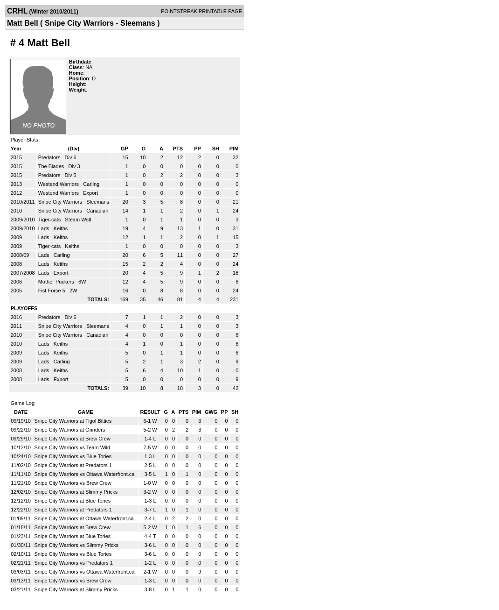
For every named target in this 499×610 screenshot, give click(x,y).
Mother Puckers (57, 281)
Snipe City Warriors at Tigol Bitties (73, 421)
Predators (50, 157)
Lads (44, 228)
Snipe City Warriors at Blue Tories (73, 501)
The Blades (52, 166)
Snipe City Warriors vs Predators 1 (74, 563)
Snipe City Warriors (60, 202)
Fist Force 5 (52, 290)
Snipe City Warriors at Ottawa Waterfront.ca (84, 518)
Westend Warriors (59, 184)
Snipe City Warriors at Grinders (70, 430)
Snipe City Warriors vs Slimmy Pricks (77, 545)
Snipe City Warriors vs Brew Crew (73, 483)
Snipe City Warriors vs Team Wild (73, 447)
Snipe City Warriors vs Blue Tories (73, 456)
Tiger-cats (50, 219)
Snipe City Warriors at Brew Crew (73, 438)
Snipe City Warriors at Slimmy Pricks (76, 492)
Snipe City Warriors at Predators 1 (73, 465)
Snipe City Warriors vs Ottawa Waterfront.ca (85, 474)
